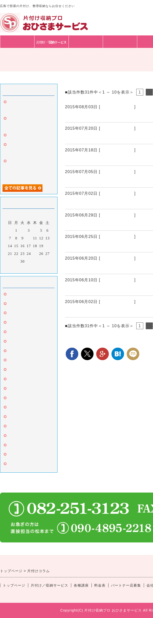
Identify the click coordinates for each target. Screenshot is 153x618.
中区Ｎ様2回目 (80, 181)
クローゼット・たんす (28, 352)
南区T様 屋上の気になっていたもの (103, 289)
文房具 (14, 323)
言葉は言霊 (18, 370)
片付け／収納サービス (49, 585)
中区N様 (74, 224)
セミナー (16, 417)
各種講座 (86, 41)
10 (29, 238)
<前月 (18, 268)
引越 (12, 314)
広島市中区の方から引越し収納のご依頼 (107, 116)
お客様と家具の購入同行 (30, 136)
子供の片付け (20, 465)
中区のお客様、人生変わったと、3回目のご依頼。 (29, 169)
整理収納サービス (117, 107)
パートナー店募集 (126, 585)
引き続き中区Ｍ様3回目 (90, 137)
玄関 (12, 333)
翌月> (39, 268)
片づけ (14, 295)
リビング (16, 380)
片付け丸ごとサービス (28, 455)
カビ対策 (16, 361)
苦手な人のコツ (22, 446)
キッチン (16, 399)
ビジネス (16, 427)
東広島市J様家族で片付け (92, 246)
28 (10, 261)
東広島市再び (79, 203)
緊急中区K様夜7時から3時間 (95, 267)
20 (48, 246)
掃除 (12, 305)
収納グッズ (18, 389)
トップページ (17, 41)
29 (16, 261)
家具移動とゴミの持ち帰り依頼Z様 (102, 159)
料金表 (120, 41)
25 (35, 254)
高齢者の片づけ (22, 436)
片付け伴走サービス (26, 408)
